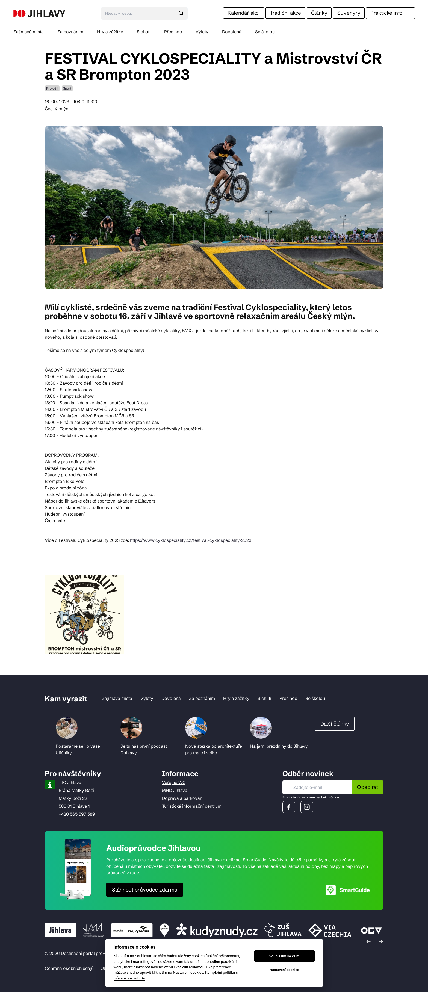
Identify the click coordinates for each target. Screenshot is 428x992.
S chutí (143, 31)
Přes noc (173, 31)
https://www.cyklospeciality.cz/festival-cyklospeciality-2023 (190, 540)
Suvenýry (348, 13)
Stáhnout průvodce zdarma (144, 889)
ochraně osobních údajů (320, 797)
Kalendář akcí (244, 13)
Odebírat (367, 787)
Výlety (202, 31)
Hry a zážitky (110, 31)
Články (319, 13)
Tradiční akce (285, 13)
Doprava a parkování (182, 798)
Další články (334, 723)
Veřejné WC (173, 782)
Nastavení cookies (284, 970)
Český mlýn (56, 108)
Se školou (265, 31)
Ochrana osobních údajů (69, 968)
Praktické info (390, 13)
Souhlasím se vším (284, 956)
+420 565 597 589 (77, 814)
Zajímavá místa (28, 31)
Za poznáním (70, 31)
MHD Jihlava (174, 790)
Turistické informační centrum (192, 806)
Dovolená (231, 31)
